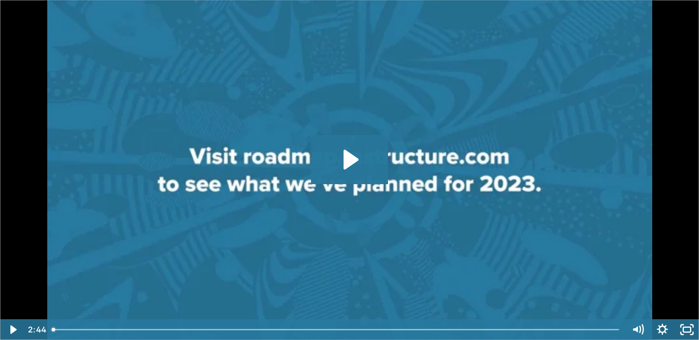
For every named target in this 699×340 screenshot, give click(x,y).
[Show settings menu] (662, 329)
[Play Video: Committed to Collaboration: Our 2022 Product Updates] (349, 159)
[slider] (336, 329)
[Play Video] (12, 329)
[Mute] (637, 329)
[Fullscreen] (686, 329)
